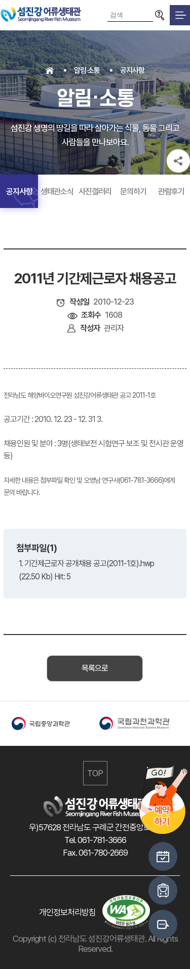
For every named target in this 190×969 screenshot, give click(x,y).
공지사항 (132, 70)
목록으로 (95, 668)
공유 (178, 161)
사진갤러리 (95, 191)
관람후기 (171, 191)
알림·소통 (87, 70)
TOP (95, 773)
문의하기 (133, 191)
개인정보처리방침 (67, 912)
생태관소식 (57, 191)
